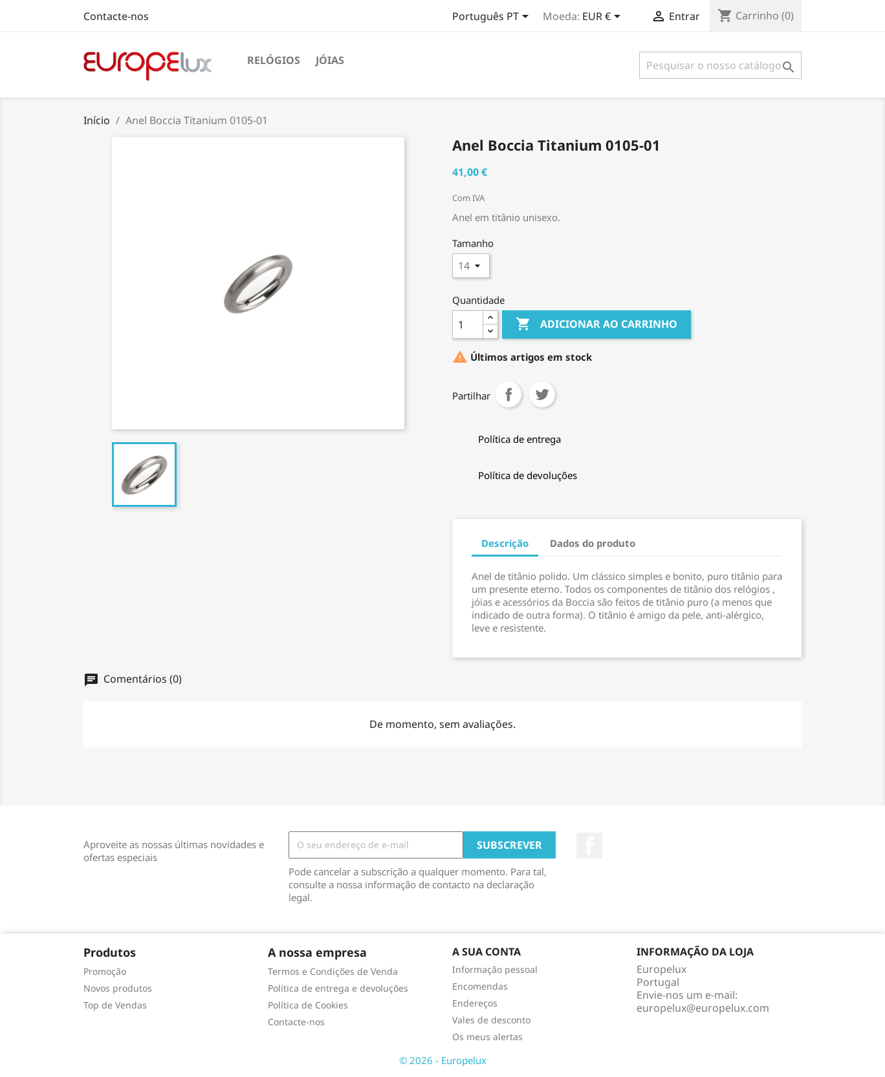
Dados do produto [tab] (592, 543)
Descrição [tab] (505, 543)
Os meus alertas (487, 1036)
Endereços (474, 1003)
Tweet (542, 394)
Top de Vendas (115, 1005)
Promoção (104, 971)
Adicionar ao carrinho (596, 324)
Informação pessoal (495, 969)
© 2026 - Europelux (442, 1060)
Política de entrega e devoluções (338, 988)
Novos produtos (117, 988)
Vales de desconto (491, 1020)
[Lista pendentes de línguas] (492, 17)
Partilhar (508, 394)
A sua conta (486, 951)
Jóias (330, 60)
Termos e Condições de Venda (333, 971)
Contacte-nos (116, 16)
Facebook (589, 845)
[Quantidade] (467, 324)
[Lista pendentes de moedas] (603, 17)
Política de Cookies (308, 1005)
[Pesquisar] (720, 65)
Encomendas (480, 986)
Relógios (273, 60)
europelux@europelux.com (703, 1008)
